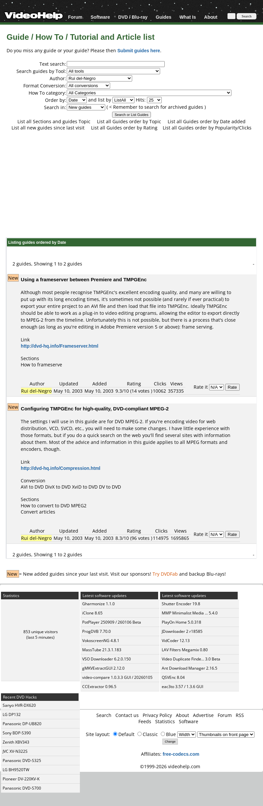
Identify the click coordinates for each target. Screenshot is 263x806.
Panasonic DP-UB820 (22, 723)
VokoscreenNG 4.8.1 (100, 640)
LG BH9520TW (16, 769)
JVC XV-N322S (15, 751)
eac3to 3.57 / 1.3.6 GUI (182, 686)
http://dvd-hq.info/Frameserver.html (59, 346)
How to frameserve (41, 364)
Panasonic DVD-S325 (22, 760)
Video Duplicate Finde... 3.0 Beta (191, 659)
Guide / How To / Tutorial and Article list (81, 36)
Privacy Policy (157, 715)
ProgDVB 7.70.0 (96, 631)
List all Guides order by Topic (129, 121)
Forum (75, 17)
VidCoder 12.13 (176, 640)
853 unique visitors (40, 631)
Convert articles (38, 512)
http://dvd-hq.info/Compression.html (60, 468)
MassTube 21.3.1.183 (101, 650)
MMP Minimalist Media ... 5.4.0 (190, 613)
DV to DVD (110, 487)
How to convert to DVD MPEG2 (53, 505)
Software (100, 17)
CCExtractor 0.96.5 (99, 686)
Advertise (203, 715)
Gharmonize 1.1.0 (98, 604)
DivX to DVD (58, 487)
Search (103, 715)
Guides (163, 17)
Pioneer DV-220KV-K (21, 779)
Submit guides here (138, 50)
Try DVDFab (165, 574)
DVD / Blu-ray (132, 17)
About (210, 17)
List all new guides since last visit (48, 128)
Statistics (165, 721)
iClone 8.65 (92, 613)
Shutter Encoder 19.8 (181, 604)
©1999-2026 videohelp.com (170, 766)
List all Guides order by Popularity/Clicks (207, 128)
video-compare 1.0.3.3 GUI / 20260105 (117, 677)
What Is (187, 17)
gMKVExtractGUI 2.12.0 (103, 668)
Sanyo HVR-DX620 (19, 705)
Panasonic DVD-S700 (22, 788)
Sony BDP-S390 (17, 733)
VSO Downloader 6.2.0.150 (106, 659)
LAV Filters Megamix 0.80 (185, 650)
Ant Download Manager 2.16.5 (189, 668)
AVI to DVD (32, 487)
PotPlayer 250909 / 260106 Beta (111, 622)
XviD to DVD (85, 487)
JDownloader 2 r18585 (182, 631)
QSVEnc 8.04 (173, 677)
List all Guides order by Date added (207, 121)
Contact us (127, 715)
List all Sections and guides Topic (53, 121)
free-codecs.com (181, 754)
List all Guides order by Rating (124, 128)
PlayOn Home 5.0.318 (181, 622)
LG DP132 (12, 714)
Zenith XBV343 (16, 742)
